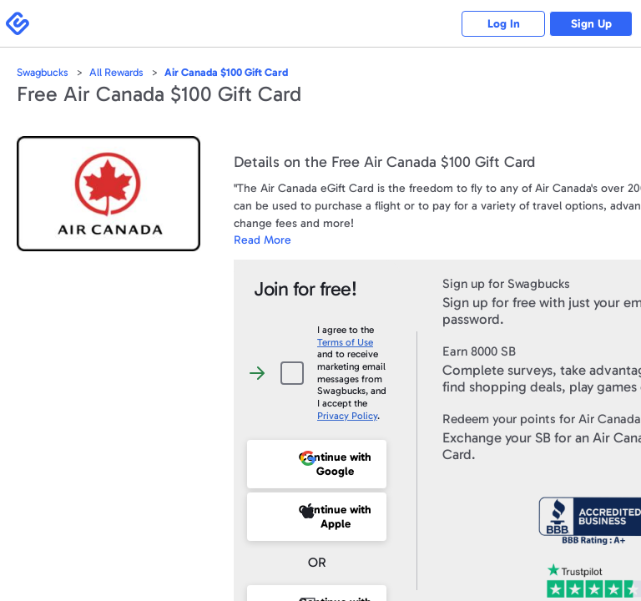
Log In (503, 24)
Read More (262, 240)
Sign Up (591, 24)
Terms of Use (345, 342)
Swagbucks (42, 72)
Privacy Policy (347, 416)
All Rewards (116, 72)
